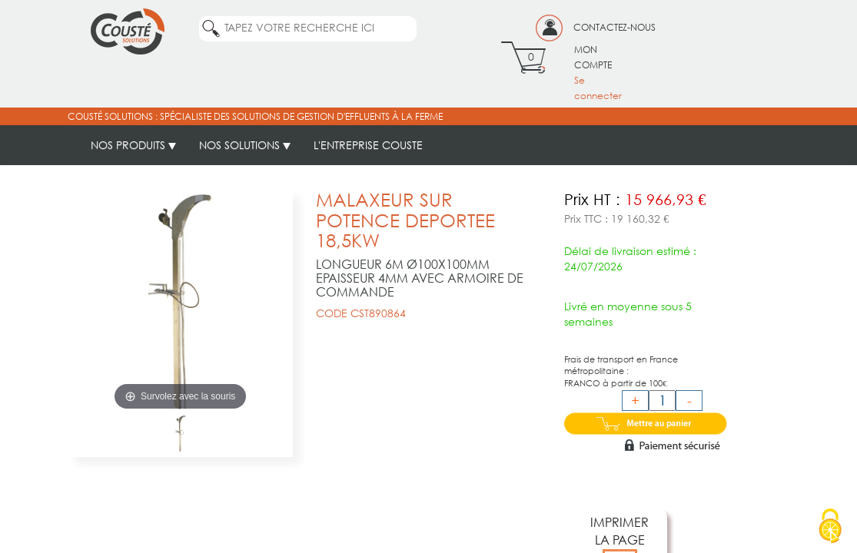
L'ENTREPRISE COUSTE (368, 144)
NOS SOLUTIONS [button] (245, 144)
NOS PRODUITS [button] (133, 144)
